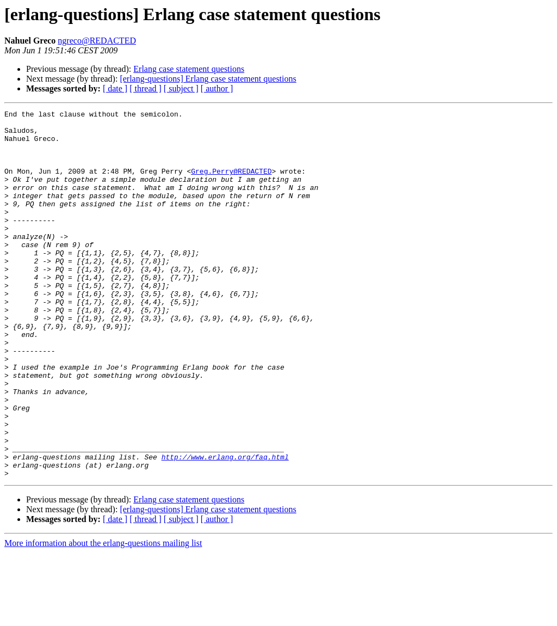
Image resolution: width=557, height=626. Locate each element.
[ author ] (217, 88)
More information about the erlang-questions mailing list (103, 616)
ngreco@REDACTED (97, 40)
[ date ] (115, 88)
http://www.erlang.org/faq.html (225, 527)
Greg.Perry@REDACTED (231, 184)
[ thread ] (145, 88)
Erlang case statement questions (188, 68)
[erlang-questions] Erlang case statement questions (208, 78)
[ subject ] (181, 88)
